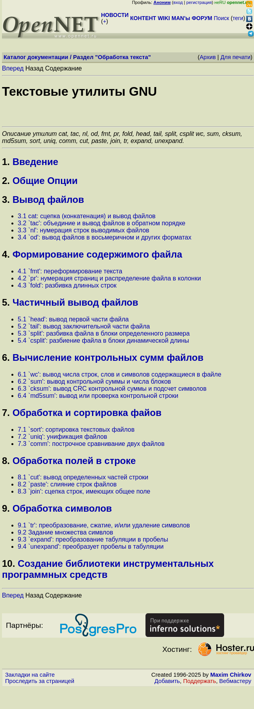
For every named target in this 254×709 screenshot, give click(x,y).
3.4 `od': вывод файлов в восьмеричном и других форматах (104, 237)
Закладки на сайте (30, 675)
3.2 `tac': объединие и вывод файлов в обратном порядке (101, 223)
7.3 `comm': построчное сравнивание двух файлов (91, 443)
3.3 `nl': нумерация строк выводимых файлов (83, 230)
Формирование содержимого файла (97, 254)
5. (6, 302)
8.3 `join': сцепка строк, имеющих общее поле (84, 491)
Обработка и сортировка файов (87, 412)
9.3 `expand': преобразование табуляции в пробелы (93, 539)
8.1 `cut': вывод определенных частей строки (83, 477)
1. (6, 161)
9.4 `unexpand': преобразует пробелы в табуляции (91, 546)
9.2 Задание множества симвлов (65, 532)
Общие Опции (45, 180)
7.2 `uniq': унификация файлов (62, 436)
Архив (208, 57)
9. (6, 508)
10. (8, 563)
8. (6, 460)
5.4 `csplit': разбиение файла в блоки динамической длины (103, 340)
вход (178, 2)
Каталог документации (36, 57)
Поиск (221, 18)
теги (238, 18)
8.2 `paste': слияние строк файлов (67, 484)
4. (6, 254)
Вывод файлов (48, 199)
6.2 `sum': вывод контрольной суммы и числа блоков (94, 381)
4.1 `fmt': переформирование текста (70, 271)
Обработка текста (123, 57)
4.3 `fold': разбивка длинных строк (67, 285)
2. (6, 180)
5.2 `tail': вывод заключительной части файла (84, 326)
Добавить (167, 681)
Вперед (13, 68)
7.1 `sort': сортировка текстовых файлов (76, 429)
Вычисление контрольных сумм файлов (108, 357)
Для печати (235, 57)
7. (6, 412)
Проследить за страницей (39, 681)
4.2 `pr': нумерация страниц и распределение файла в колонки (109, 278)
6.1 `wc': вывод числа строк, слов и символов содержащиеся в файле (119, 374)
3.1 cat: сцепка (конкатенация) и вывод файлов (87, 216)
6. (6, 357)
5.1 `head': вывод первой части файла (73, 319)
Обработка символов (62, 508)
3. (6, 199)
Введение (35, 161)
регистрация (199, 2)
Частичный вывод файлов (75, 302)
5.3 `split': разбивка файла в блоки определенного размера (104, 333)
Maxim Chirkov (230, 675)
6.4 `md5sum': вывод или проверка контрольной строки (98, 395)
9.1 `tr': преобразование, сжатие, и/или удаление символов (104, 525)
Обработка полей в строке (74, 460)
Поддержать (199, 681)
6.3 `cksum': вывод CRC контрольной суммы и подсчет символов (112, 388)
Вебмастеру (235, 681)
